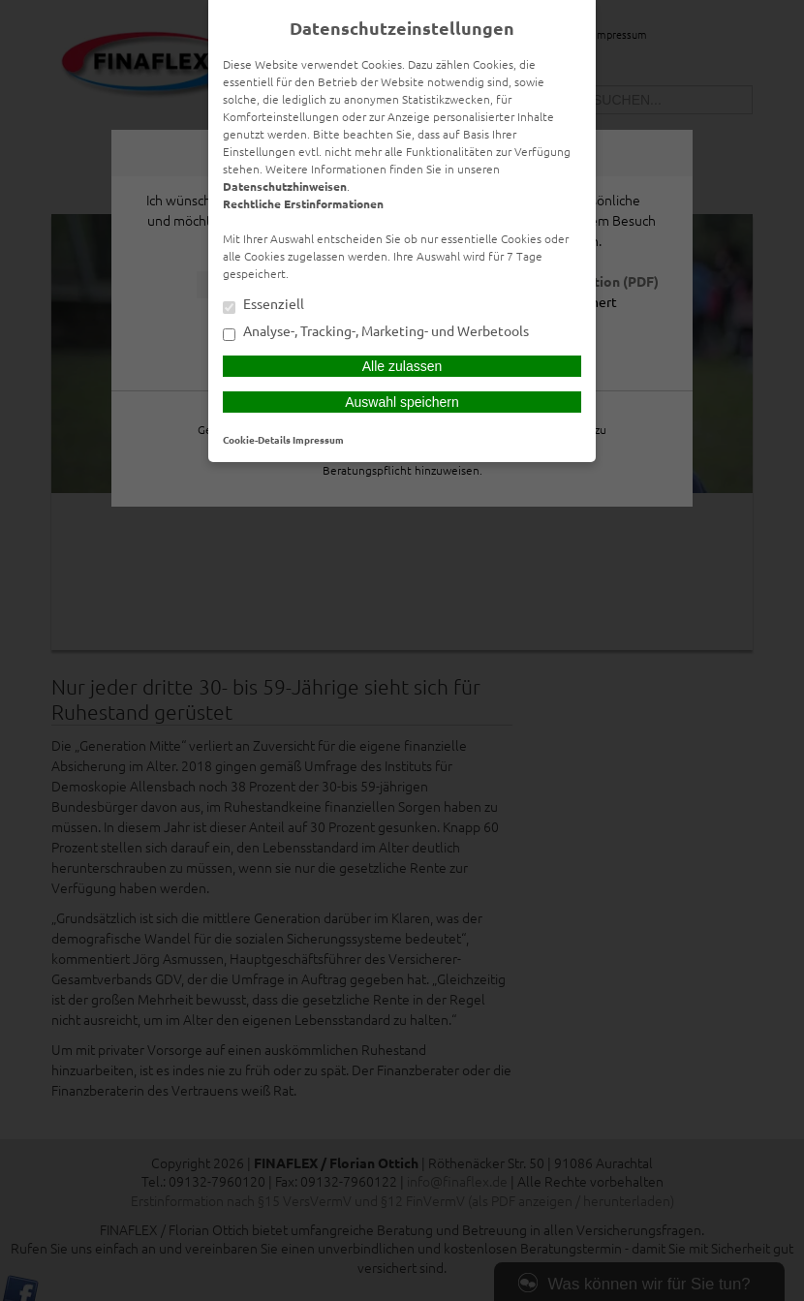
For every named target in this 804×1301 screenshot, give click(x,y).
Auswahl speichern (402, 402)
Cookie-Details (257, 439)
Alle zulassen (402, 366)
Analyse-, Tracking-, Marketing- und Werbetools (376, 332)
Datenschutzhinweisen (285, 186)
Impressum (318, 439)
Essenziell (263, 305)
